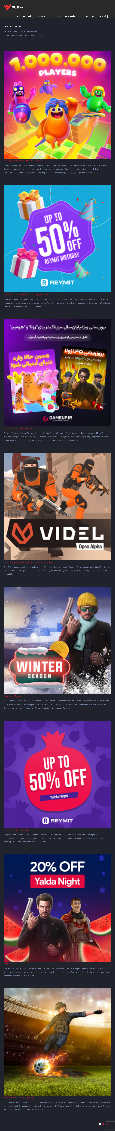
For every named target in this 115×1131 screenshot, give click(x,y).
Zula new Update (13, 696)
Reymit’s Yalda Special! (16, 830)
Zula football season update (18, 1097)
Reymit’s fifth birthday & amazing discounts (27, 294)
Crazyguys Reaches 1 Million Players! (23, 160)
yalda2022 (9, 964)
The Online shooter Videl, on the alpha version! (29, 562)
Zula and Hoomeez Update (18, 428)
